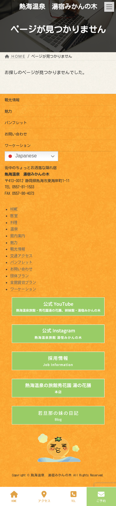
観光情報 (12, 100)
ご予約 (101, 496)
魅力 (8, 111)
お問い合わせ (16, 134)
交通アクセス (21, 255)
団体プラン (19, 275)
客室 (14, 215)
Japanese (21, 156)
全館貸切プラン (23, 282)
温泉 (14, 229)
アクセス (44, 496)
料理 (14, 222)
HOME (14, 209)
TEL (74, 496)
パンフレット (16, 122)
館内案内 (17, 235)
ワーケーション (18, 145)
